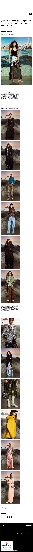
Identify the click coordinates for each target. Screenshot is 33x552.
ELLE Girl (21, 13)
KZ (28, 533)
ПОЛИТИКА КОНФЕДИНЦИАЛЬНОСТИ (16, 533)
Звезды (11, 12)
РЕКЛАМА (29, 531)
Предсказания (9, 14)
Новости (16, 12)
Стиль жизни (9, 13)
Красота (19, 12)
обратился (2, 92)
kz (24, 13)
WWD (6, 508)
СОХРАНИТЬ (9, 31)
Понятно (7, 549)
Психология (13, 13)
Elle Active (17, 13)
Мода (13, 12)
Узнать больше (9, 547)
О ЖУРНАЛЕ (13, 528)
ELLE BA (8, 12)
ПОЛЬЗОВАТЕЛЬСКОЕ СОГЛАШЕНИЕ (16, 531)
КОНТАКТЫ (29, 528)
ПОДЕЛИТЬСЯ (3, 31)
